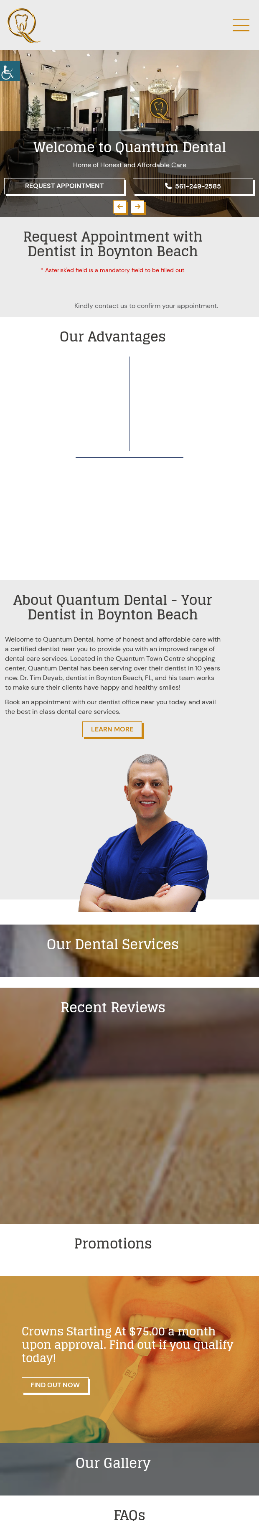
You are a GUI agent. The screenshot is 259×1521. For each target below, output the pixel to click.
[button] (120, 207)
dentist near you (63, 649)
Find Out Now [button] (55, 1385)
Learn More (112, 729)
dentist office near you (133, 702)
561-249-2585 (193, 186)
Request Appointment (64, 185)
